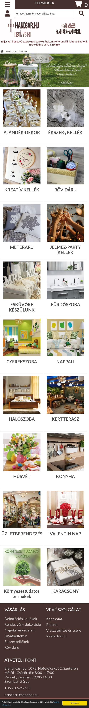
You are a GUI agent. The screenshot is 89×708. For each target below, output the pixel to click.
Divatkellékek (15, 636)
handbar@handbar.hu (21, 694)
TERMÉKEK (44, 3)
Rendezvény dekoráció (22, 624)
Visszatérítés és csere (63, 630)
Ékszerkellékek (16, 641)
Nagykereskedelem (19, 630)
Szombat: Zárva (16, 681)
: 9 (34, 677)
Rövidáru (11, 647)
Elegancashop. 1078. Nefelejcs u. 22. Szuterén (41, 668)
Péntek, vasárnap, (18, 677)
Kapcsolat (54, 619)
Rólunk (52, 624)
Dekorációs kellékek (20, 618)
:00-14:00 (44, 677)
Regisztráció (56, 636)
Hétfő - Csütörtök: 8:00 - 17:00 (29, 672)
